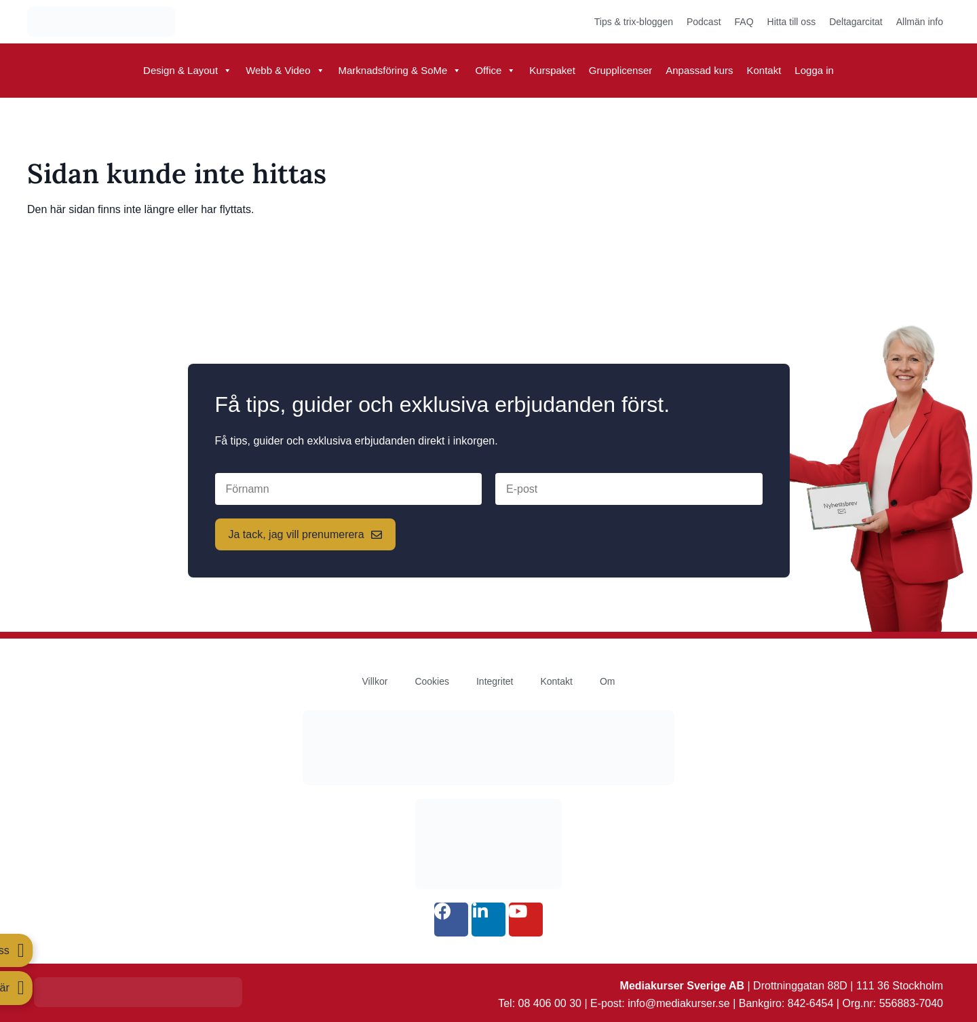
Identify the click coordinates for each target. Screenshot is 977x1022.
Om (607, 681)
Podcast (704, 21)
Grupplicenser (620, 70)
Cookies (432, 681)
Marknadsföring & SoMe (400, 70)
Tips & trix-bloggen (633, 21)
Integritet (494, 681)
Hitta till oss (791, 21)
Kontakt (763, 70)
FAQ (744, 21)
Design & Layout (187, 70)
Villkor (375, 681)
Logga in (814, 70)
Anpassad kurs (699, 70)
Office (495, 70)
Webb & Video (285, 70)
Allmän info (919, 21)
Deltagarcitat (856, 21)
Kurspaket (552, 70)
